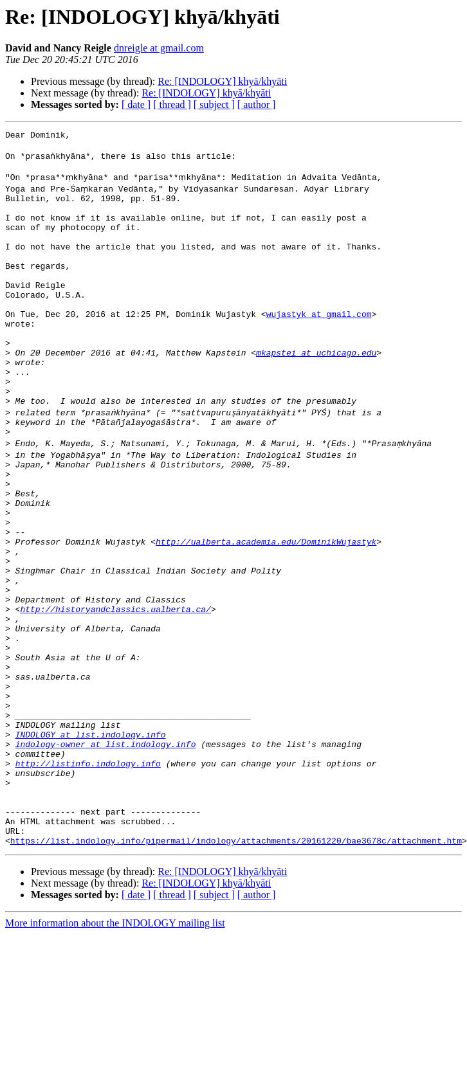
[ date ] (136, 104)
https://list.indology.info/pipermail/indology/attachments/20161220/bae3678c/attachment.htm (236, 969)
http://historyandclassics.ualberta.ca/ (115, 692)
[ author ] (256, 104)
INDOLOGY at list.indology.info (90, 842)
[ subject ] (214, 104)
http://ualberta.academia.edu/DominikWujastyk (266, 611)
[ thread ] (172, 104)
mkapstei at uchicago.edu (316, 391)
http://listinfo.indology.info (88, 877)
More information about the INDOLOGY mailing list (115, 1052)
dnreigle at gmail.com (159, 47)
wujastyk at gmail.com (319, 344)
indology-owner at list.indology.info (105, 854)
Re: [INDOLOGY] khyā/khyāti (222, 81)
